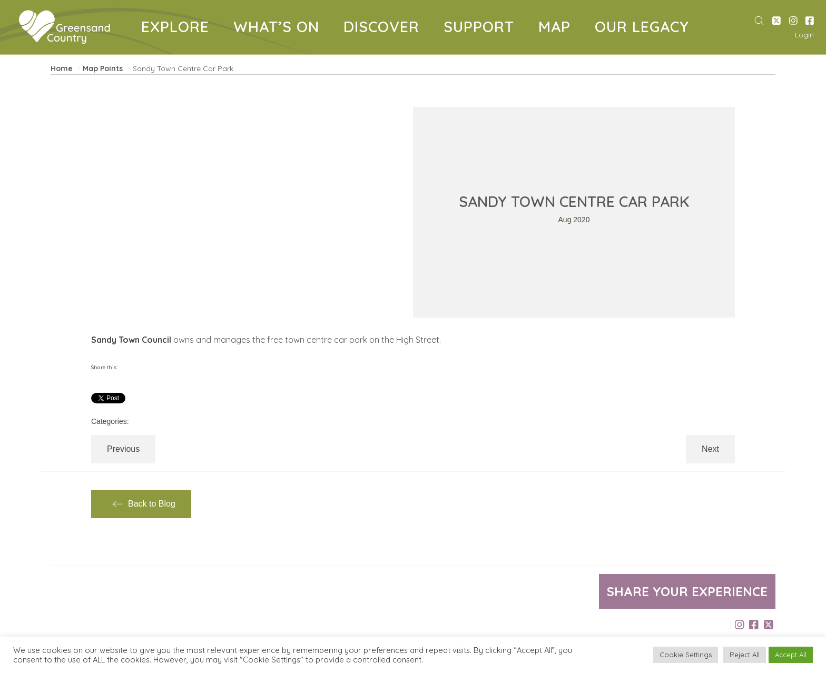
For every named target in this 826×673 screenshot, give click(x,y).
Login (804, 34)
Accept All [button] (791, 654)
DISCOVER (385, 28)
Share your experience (687, 591)
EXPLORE (179, 28)
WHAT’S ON (280, 28)
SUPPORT (483, 28)
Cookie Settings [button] (686, 654)
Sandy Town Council (131, 339)
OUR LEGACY (646, 28)
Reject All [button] (745, 654)
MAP (558, 28)
